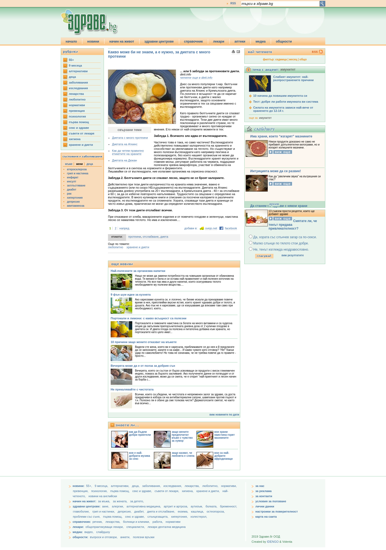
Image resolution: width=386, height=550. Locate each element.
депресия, (125, 511)
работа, (158, 521)
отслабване (150, 236)
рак (69, 193)
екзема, (183, 511)
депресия (73, 201)
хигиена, (188, 491)
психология (77, 116)
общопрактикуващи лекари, (105, 526)
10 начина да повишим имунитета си (280, 95)
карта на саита (266, 516)
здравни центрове (159, 41)
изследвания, (173, 485)
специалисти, (135, 526)
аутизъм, (197, 506)
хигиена (74, 139)
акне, (106, 506)
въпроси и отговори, (103, 537)
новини (93, 41)
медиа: (78, 532)
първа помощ (79, 122)
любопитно (77, 99)
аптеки (240, 41)
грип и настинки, (104, 511)
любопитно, (210, 485)
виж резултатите (293, 255)
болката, (211, 506)
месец (293, 59)
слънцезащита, (158, 516)
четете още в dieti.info (196, 77)
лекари (218, 41)
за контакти (263, 496)
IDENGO (273, 541)
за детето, (137, 501)
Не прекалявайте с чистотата (132, 389)
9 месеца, (102, 485)
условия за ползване (270, 501)
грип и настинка (77, 173)
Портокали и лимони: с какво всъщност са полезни (149, 318)
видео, (89, 532)
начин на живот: (84, 501)
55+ (71, 59)
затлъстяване (76, 185)
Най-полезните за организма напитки (138, 270)
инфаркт (73, 177)
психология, (100, 491)
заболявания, (152, 485)
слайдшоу (103, 532)
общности (284, 41)
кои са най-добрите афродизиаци (223, 455)
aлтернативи (78, 71)
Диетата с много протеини (130, 137)
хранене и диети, (208, 491)
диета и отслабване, (161, 511)
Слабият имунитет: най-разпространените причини (293, 78)
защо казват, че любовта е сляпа (183, 454)
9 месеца (75, 65)
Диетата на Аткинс (124, 144)
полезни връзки (143, 537)
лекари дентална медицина (167, 526)
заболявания (78, 82)
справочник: (82, 521)
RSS (233, 3)
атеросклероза (77, 169)
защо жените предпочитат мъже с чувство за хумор (182, 436)
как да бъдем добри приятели (140, 433)
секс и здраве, (142, 491)
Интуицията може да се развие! (275, 171)
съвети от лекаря (81, 133)
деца (72, 76)
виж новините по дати (224, 414)
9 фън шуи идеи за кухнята (131, 294)
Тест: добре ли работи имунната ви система (285, 101)
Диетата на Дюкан (124, 160)
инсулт (71, 181)
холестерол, (199, 516)
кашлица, (198, 511)
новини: (78, 485)
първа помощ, (120, 491)
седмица (281, 59)
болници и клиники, (136, 521)
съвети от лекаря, (167, 491)
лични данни (264, 506)
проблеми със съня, (87, 516)
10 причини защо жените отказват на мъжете (144, 342)
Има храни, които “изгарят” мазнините (281, 136)
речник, (98, 521)
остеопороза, (216, 511)
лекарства (76, 93)
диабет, (139, 511)
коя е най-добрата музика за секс (139, 455)
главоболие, (81, 511)
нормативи (77, 105)
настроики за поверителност (276, 511)
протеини (134, 236)
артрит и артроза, (176, 506)
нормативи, (229, 485)
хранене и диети (81, 144)
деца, (136, 485)
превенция (77, 110)
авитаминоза (75, 205)
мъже (68, 163)
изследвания (78, 88)
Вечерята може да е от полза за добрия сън (143, 365)
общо (303, 59)
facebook (231, 228)
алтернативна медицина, (144, 506)
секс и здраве (79, 127)
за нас (259, 485)
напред (124, 228)
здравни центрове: (86, 506)
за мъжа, (104, 501)
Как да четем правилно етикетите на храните (128, 152)
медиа (261, 41)
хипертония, (180, 516)
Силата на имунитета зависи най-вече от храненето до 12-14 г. (283, 109)
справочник (193, 41)
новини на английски (103, 496)
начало (71, 41)
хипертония (75, 197)
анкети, (125, 537)
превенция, (81, 491)
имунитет (265, 117)
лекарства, (192, 485)
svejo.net (211, 228)
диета (164, 236)
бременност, (228, 506)
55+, (89, 485)
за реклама (263, 491)
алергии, (118, 506)
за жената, (120, 501)
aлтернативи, (120, 485)
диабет (71, 189)
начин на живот (121, 41)
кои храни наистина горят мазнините (224, 434)
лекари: (78, 526)
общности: (80, 537)
